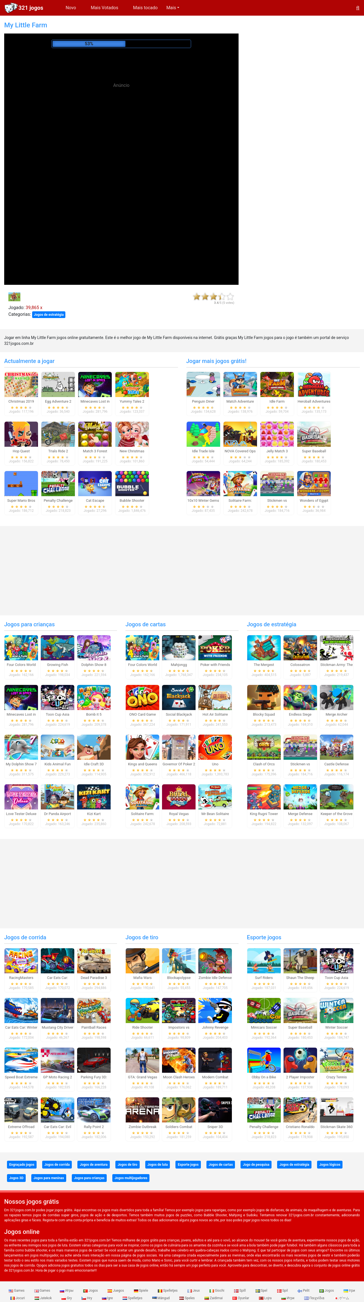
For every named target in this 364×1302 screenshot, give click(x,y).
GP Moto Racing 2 (57, 1077)
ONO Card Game (142, 714)
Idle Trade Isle (203, 451)
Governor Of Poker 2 (179, 764)
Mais (171, 7)
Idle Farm (277, 401)
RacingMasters (21, 978)
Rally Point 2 (94, 1127)
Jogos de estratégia (49, 315)
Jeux (194, 1291)
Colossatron (300, 665)
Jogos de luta (157, 1165)
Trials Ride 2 (58, 451)
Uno (215, 764)
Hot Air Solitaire (215, 714)
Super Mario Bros (21, 500)
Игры (67, 1291)
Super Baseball (314, 451)
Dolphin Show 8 (93, 665)
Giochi (217, 1291)
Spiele (141, 1291)
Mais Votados (104, 7)
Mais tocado (145, 7)
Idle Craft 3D (94, 764)
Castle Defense (336, 764)
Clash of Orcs (264, 764)
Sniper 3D (215, 1127)
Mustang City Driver (57, 1027)
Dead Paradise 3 (94, 978)
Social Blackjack (179, 714)
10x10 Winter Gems (203, 500)
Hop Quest (21, 451)
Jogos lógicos (329, 1165)
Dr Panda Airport (57, 814)
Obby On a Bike (264, 1077)
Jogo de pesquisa (256, 1165)
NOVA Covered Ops (240, 451)
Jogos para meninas (49, 1178)
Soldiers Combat (178, 1127)
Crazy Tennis (336, 1077)
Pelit (304, 1291)
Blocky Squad (264, 714)
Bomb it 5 (93, 714)
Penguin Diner (203, 401)
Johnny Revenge (215, 1027)
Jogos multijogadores (131, 1178)
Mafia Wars (143, 978)
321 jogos (30, 7)
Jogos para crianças (29, 624)
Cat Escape (95, 500)
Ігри (349, 1291)
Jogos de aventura (93, 1165)
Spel (262, 1291)
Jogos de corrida (25, 937)
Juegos (116, 1291)
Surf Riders (264, 978)
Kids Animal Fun (57, 764)
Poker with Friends (215, 665)
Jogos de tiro (141, 937)
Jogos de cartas (145, 624)
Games (17, 1291)
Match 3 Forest (95, 451)
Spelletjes (168, 1291)
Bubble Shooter (132, 500)
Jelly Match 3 (277, 451)
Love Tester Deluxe (21, 814)
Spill (240, 1291)
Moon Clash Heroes (179, 1077)
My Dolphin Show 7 (21, 764)
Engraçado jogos (21, 1165)
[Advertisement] (121, 135)
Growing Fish (57, 665)
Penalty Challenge (58, 500)
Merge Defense (300, 814)
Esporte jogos (264, 937)
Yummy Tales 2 (132, 401)
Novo (71, 7)
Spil (283, 1291)
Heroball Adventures (314, 401)
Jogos (91, 1291)
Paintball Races (93, 1027)
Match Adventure (240, 401)
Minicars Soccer (264, 1027)
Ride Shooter (142, 1027)
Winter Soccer (336, 1027)
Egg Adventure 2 (58, 401)
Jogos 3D (16, 1178)
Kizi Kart (94, 814)
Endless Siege (300, 714)
